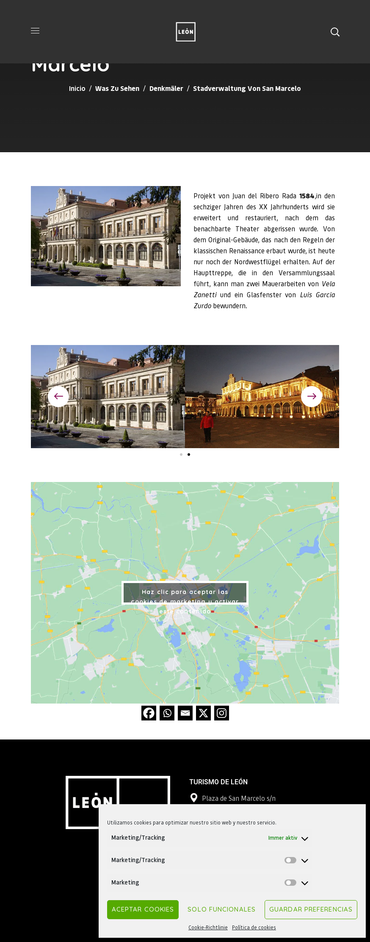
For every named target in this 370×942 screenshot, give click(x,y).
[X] (203, 713)
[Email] (185, 713)
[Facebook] (149, 713)
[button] (335, 31)
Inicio (77, 88)
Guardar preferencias (311, 909)
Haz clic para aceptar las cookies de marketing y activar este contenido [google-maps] (185, 596)
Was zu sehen (117, 88)
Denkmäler (166, 88)
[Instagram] (221, 713)
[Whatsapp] (167, 713)
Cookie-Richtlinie (208, 927)
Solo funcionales (222, 909)
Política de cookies (254, 927)
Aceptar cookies (143, 909)
